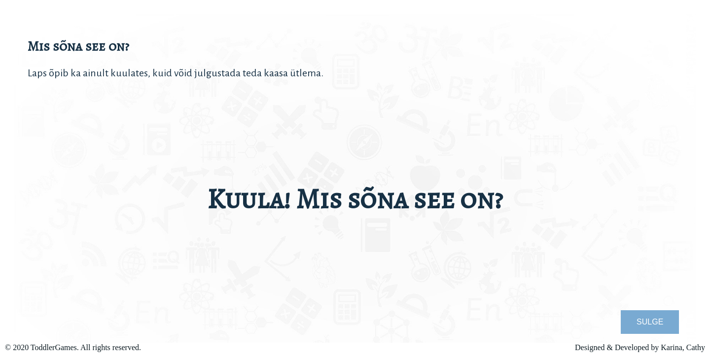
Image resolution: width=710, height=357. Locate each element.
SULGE (650, 322)
